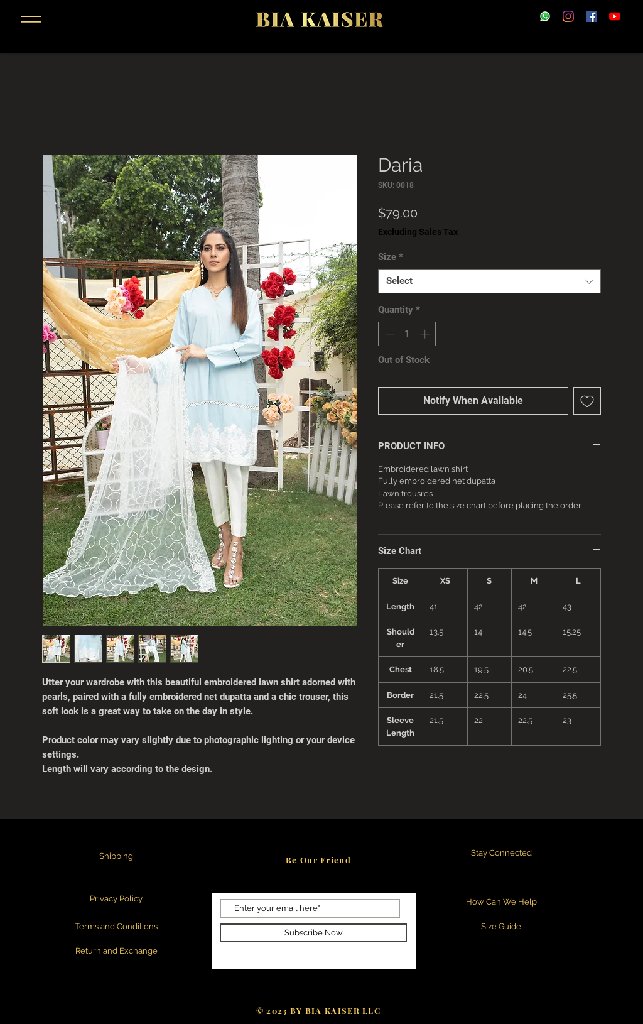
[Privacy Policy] (116, 899)
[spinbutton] (407, 334)
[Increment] (426, 334)
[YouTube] (614, 16)
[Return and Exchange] (116, 951)
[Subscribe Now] (313, 932)
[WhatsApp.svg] (545, 16)
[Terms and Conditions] (116, 927)
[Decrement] (388, 334)
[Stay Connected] (501, 853)
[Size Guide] (501, 927)
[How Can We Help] (501, 902)
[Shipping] (116, 856)
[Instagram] (568, 16)
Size (390, 257)
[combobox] (489, 281)
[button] (31, 19)
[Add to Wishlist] (587, 401)
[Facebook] (591, 16)
